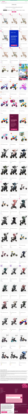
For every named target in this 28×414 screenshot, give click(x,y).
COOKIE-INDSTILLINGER (10, 412)
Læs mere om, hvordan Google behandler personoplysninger (6, 410)
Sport (11, 5)
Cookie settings (16, 391)
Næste (15, 367)
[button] (0, 1)
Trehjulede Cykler (15, 5)
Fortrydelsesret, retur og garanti (2, 391)
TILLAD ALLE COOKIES (4, 412)
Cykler (13, 5)
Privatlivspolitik (16, 390)
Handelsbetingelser (1, 390)
